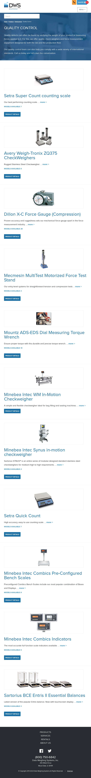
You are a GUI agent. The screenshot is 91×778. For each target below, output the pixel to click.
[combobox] (22, 16)
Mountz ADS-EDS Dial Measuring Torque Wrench (44, 335)
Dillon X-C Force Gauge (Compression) (42, 214)
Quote (82, 2)
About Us (45, 743)
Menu (82, 10)
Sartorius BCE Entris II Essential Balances (44, 695)
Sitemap (70, 771)
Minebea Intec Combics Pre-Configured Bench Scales (43, 576)
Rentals (45, 739)
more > (43, 102)
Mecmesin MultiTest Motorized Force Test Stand (45, 278)
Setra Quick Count (22, 516)
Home (5, 21)
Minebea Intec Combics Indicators (37, 639)
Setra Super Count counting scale (37, 96)
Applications (18, 21)
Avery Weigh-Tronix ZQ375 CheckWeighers (30, 156)
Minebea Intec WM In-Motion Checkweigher (32, 397)
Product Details (12, 114)
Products (11, 21)
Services (45, 736)
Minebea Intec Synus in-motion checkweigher (34, 452)
